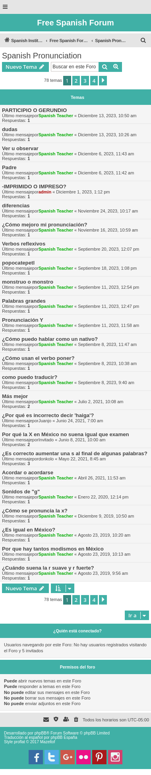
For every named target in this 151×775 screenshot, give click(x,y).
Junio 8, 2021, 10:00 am (81, 439)
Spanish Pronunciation (41, 55)
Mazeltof (47, 742)
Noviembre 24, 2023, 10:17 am (108, 211)
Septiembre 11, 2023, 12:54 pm (108, 287)
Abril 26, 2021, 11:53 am (102, 477)
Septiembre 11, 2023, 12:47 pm (108, 306)
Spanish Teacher (56, 115)
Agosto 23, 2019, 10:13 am (104, 554)
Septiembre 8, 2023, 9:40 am (106, 382)
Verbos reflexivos (23, 244)
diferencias (16, 206)
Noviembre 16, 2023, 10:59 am (108, 230)
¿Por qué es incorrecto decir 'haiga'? (48, 415)
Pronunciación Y (22, 320)
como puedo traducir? (29, 377)
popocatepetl (18, 263)
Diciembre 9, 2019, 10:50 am (106, 516)
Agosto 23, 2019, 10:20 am (104, 535)
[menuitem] (143, 40)
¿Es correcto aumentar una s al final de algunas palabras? (74, 453)
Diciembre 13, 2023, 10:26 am (107, 134)
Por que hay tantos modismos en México (53, 549)
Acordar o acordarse (27, 472)
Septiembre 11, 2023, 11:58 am (108, 325)
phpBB (40, 733)
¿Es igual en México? (28, 530)
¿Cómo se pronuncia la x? (35, 511)
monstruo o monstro (27, 282)
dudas (9, 129)
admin (45, 191)
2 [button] (76, 80)
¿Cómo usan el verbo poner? (38, 358)
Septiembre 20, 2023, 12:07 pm (108, 249)
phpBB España (63, 737)
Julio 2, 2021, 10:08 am (100, 401)
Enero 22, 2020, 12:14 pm (103, 497)
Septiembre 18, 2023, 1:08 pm (107, 268)
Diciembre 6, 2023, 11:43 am (106, 153)
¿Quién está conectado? (77, 630)
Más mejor (15, 396)
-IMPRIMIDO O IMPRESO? (34, 186)
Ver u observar (20, 148)
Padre (9, 167)
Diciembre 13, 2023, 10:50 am (107, 115)
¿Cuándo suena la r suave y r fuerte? (48, 568)
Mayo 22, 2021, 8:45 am (82, 458)
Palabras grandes (24, 301)
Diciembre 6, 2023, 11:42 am (106, 172)
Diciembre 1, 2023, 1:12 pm (83, 191)
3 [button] (84, 80)
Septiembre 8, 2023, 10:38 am (107, 363)
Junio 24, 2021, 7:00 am (79, 420)
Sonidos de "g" (21, 492)
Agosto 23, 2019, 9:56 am (103, 573)
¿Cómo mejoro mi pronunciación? (44, 225)
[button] (103, 80)
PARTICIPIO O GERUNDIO (34, 110)
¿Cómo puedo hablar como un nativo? (50, 339)
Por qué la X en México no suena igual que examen (65, 434)
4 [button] (94, 80)
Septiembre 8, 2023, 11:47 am (107, 344)
